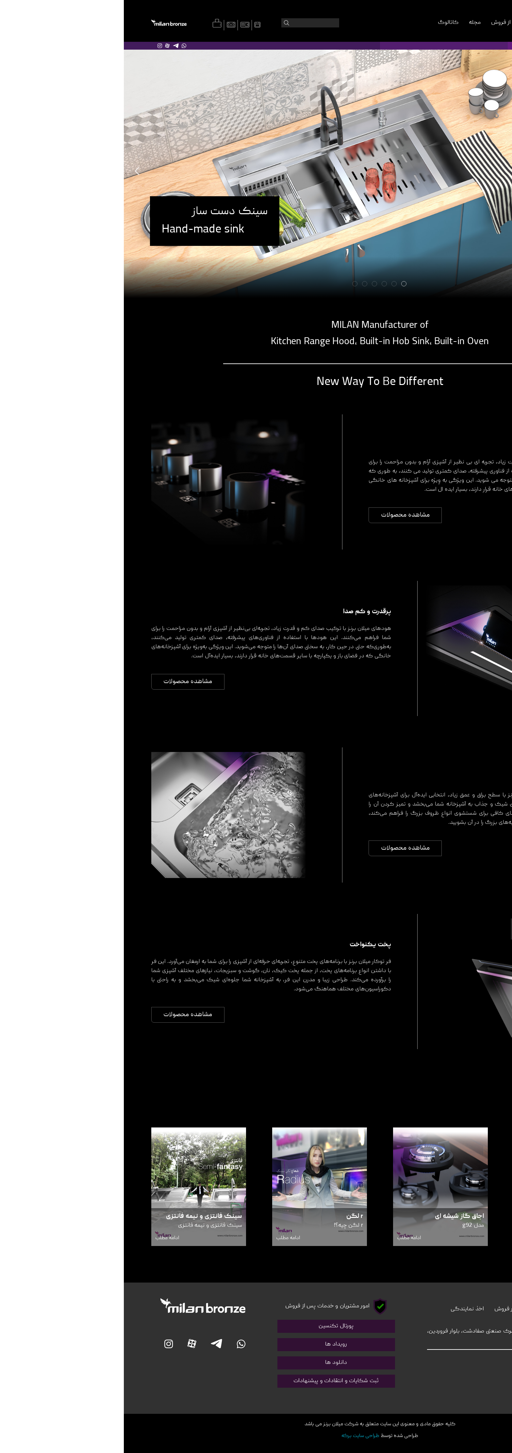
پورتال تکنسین (212, 1326)
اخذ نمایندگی (343, 1309)
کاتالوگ (324, 23)
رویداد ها (212, 1344)
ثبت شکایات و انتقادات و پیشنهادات (212, 1381)
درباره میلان (439, 23)
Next (498, 171)
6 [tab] (231, 284)
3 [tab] (261, 284)
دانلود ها (212, 1363)
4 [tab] (251, 284)
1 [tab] (280, 284)
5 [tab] (241, 284)
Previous (13, 171)
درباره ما (441, 1309)
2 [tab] (271, 284)
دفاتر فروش (385, 1309)
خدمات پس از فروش (391, 23)
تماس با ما (472, 1309)
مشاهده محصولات (281, 515)
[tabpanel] (256, 171)
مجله (351, 23)
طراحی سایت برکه (237, 1436)
